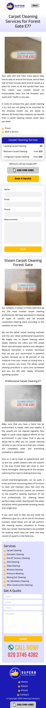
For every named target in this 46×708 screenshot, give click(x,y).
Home (24, 682)
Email (23, 202)
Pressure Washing (15, 574)
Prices (8, 128)
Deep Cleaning (13, 566)
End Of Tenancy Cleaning (18, 558)
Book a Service (11, 132)
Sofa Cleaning (13, 562)
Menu (35, 5)
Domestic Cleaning (15, 554)
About (24, 686)
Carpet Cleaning (14, 550)
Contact (24, 695)
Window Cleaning (15, 570)
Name (23, 192)
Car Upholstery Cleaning (18, 581)
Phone (23, 212)
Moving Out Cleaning (16, 577)
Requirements (23, 232)
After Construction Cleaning (20, 585)
